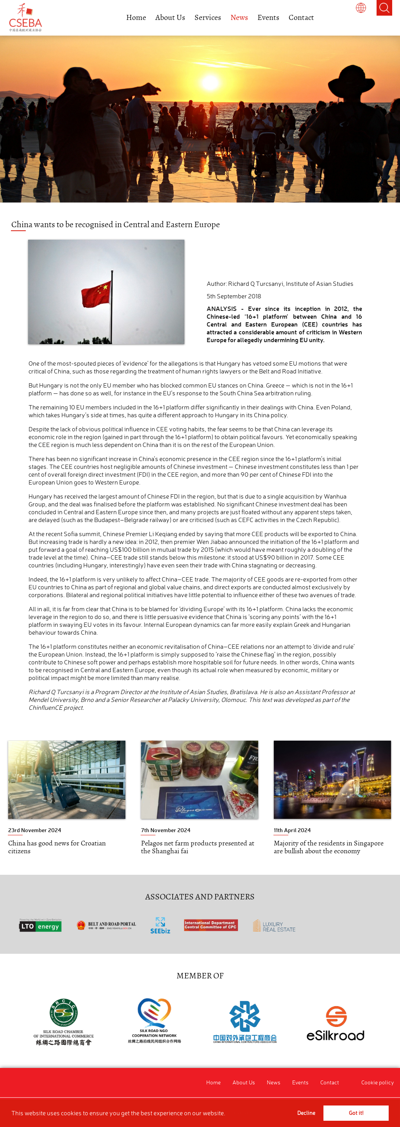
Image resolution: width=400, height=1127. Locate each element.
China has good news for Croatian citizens (57, 847)
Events (268, 17)
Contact (301, 17)
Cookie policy (377, 1082)
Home (136, 17)
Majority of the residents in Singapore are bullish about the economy (329, 847)
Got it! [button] (356, 1112)
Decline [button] (306, 1112)
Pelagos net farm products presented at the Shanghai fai (197, 847)
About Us (170, 17)
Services (208, 17)
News (239, 17)
